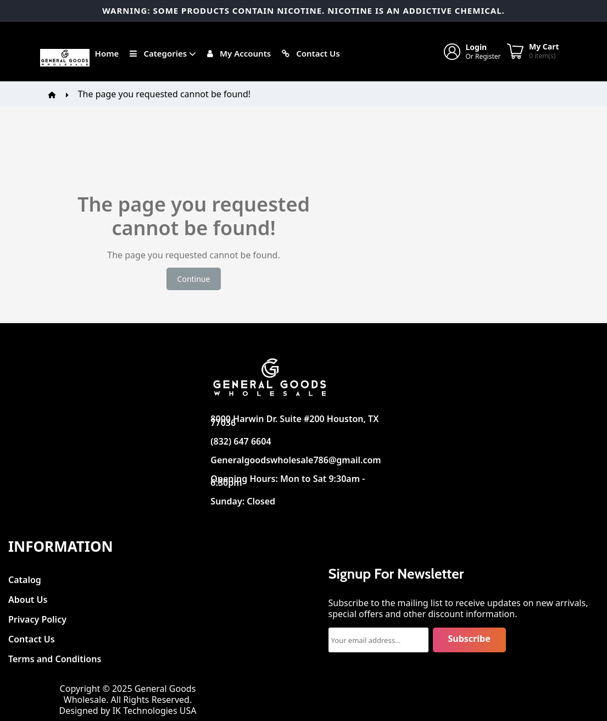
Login (476, 47)
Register (488, 56)
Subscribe (469, 639)
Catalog (24, 577)
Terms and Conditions (54, 656)
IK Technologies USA (155, 711)
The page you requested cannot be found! (164, 94)
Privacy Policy (37, 616)
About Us (27, 597)
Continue (193, 279)
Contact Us (31, 636)
